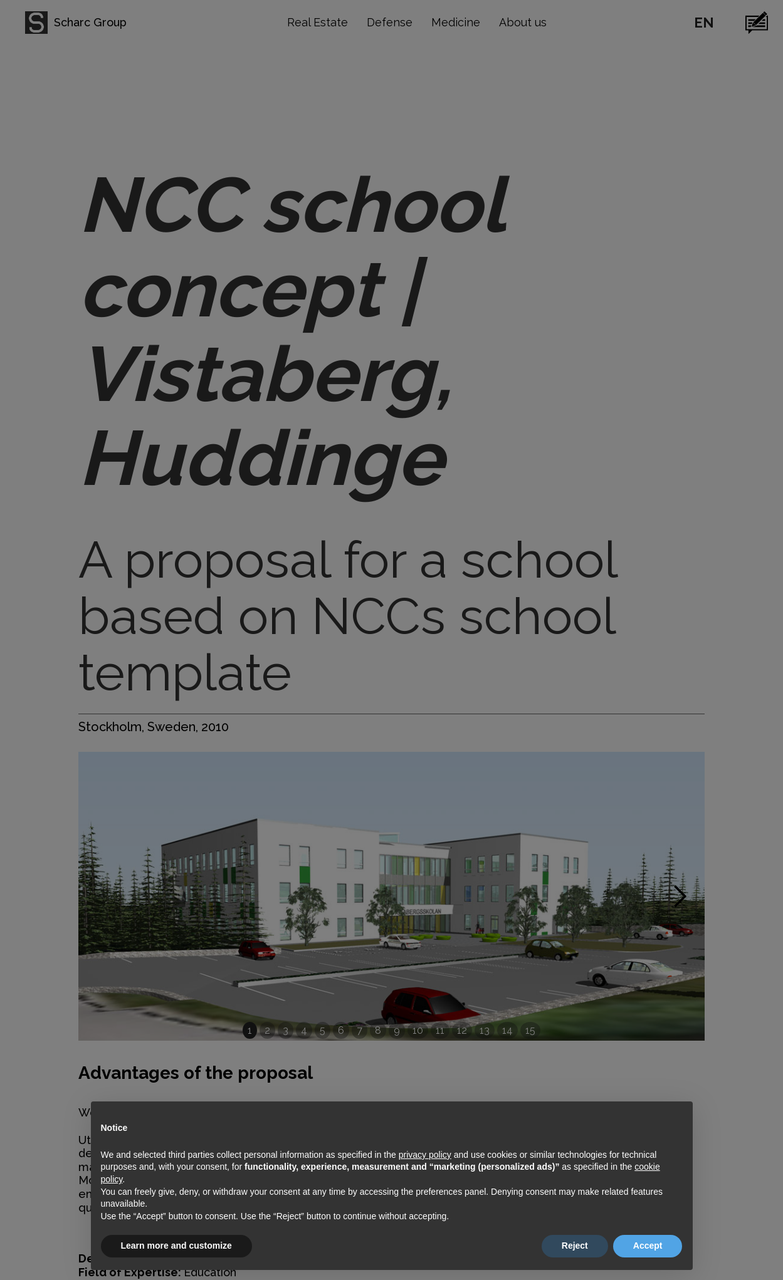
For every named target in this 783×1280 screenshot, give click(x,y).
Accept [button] (648, 1246)
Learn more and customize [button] (176, 1246)
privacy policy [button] (425, 1155)
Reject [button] (575, 1246)
